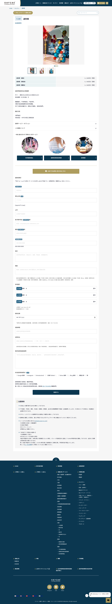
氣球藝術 (59, 485)
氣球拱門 (59, 520)
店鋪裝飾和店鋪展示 (62, 493)
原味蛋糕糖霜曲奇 (63, 544)
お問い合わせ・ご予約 (90, 3)
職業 (59, 558)
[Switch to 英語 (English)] (22, 596)
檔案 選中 (56, 288)
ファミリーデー (82, 513)
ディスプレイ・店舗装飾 (85, 518)
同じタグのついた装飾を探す (23, 12)
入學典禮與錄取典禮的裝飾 (63, 504)
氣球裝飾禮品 (62, 553)
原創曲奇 (59, 517)
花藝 (58, 482)
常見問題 (61, 3)
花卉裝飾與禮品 (29, 158)
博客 (37, 558)
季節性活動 (82, 472)
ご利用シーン (38, 3)
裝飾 (58, 546)
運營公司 (66, 3)
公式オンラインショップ (76, 3)
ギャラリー (55, 3)
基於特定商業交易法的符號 (85, 569)
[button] (42, 45)
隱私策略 (17, 569)
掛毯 (58, 490)
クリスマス (81, 521)
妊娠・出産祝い (82, 487)
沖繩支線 (16, 561)
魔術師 (60, 532)
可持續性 (81, 558)
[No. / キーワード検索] (88, 12)
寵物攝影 (59, 512)
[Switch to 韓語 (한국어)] (41, 596)
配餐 (58, 539)
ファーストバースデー (84, 510)
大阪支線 (16, 564)
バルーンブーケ (82, 508)
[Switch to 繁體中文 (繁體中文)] (35, 596)
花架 (58, 480)
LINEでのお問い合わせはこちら (55, 171)
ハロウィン (81, 502)
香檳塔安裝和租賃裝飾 (56, 158)
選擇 (58, 501)
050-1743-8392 (46, 386)
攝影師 (59, 514)
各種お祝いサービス (47, 3)
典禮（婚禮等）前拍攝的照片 (64, 474)
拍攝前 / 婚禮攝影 (61, 496)
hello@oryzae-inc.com (41, 421)
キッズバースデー (83, 505)
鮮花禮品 (59, 477)
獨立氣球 (59, 488)
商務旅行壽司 (62, 542)
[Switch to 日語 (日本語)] (16, 596)
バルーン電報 (82, 485)
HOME (10, 8)
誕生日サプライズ (83, 490)
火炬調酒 (61, 525)
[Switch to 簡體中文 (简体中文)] (28, 596)
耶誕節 (80, 474)
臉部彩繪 (61, 527)
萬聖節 (80, 477)
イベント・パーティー (84, 500)
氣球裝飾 (83, 158)
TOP (56, 459)
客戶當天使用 (39, 466)
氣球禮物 (59, 506)
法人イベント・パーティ (85, 493)
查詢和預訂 (82, 466)
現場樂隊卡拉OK (62, 534)
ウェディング (82, 516)
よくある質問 (28, 444)
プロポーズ (81, 524)
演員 (58, 522)
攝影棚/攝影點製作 (61, 498)
